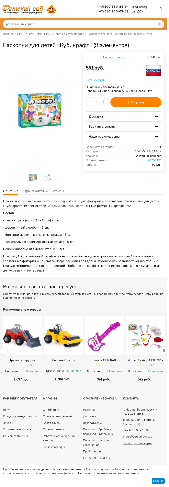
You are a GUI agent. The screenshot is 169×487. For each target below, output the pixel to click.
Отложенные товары (17, 429)
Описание (10, 191)
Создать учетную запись (20, 416)
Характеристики (35, 191)
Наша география (54, 447)
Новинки (89, 410)
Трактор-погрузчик (22, 360)
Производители (53, 429)
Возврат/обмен (93, 423)
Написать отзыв (114, 57)
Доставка (89, 416)
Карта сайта (51, 423)
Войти (7, 410)
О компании (51, 410)
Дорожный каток (63, 360)
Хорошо (158, 481)
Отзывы (58, 191)
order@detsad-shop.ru (138, 437)
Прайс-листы (92, 451)
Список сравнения (15, 436)
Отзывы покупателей (57, 416)
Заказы (8, 423)
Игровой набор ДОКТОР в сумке (145, 360)
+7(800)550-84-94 (114, 6)
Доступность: (14, 371)
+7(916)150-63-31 (114, 11)
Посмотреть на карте (137, 443)
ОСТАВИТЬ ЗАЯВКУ (96, 458)
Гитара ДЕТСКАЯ (104, 360)
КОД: (149, 57)
